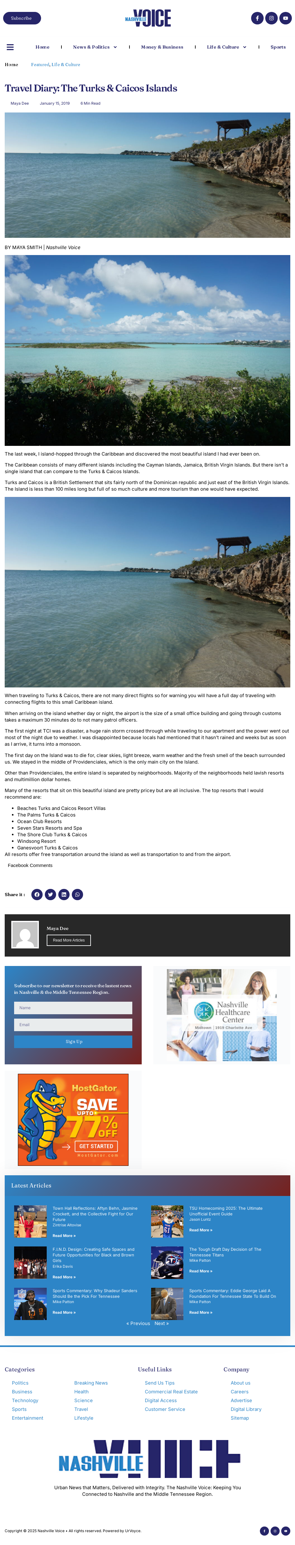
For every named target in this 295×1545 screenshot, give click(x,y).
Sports (278, 47)
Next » (162, 1323)
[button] (37, 894)
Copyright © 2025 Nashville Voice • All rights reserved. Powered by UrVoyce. (73, 1530)
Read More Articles (69, 940)
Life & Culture (227, 47)
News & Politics (95, 47)
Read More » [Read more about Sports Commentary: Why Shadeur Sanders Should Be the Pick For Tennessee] (64, 1312)
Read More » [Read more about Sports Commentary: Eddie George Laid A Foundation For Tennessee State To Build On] (201, 1312)
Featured (40, 64)
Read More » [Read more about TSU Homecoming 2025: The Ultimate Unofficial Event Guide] (201, 1230)
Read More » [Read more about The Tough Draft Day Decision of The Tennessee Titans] (201, 1271)
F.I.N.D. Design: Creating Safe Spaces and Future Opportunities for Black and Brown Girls (93, 1255)
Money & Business (162, 47)
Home (42, 47)
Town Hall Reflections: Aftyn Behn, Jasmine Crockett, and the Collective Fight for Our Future (95, 1214)
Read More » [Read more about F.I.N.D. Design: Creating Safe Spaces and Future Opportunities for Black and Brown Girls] (64, 1277)
